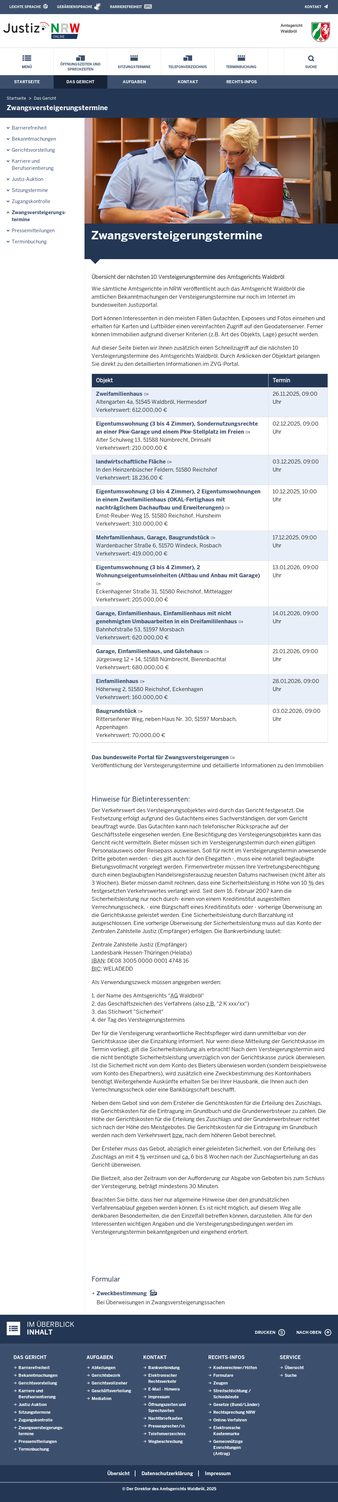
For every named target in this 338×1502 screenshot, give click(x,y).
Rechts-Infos (241, 82)
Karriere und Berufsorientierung (33, 164)
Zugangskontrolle (31, 201)
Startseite (27, 82)
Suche (311, 67)
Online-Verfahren (230, 1420)
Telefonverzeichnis (187, 67)
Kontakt (313, 7)
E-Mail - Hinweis (164, 1389)
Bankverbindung (164, 1367)
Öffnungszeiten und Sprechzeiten (80, 66)
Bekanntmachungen (34, 139)
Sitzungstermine (134, 67)
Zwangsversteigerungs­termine (39, 216)
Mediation (101, 1398)
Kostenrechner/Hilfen (235, 1367)
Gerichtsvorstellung (33, 150)
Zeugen (220, 1383)
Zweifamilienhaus (119, 393)
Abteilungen (103, 1367)
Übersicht (294, 1367)
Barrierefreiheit (126, 7)
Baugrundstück (116, 711)
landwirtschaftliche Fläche (131, 461)
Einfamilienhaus (117, 681)
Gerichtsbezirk (106, 1375)
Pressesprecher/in (166, 1426)
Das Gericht (80, 82)
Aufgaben (134, 82)
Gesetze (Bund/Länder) (236, 1404)
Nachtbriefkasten (165, 1418)
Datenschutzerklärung (167, 1473)
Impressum (159, 1397)
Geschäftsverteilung (111, 1391)
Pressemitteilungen (33, 231)
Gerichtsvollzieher (109, 1383)
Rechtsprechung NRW (234, 1412)
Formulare (223, 1375)
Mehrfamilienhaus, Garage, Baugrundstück (152, 537)
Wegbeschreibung (165, 1441)
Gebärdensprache (74, 7)
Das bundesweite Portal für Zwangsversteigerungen (160, 757)
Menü (27, 67)
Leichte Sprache (25, 7)
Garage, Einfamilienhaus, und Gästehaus (149, 651)
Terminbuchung (241, 67)
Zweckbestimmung (122, 1293)
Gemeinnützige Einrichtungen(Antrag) (228, 1447)
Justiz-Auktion (27, 179)
